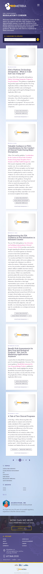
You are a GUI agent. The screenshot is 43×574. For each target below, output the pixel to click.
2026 (4, 488)
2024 (24, 488)
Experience (6, 545)
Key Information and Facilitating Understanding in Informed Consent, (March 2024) (20, 245)
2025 (4, 490)
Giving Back (25, 539)
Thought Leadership (11, 13)
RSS (5, 495)
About (4, 541)
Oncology (14, 449)
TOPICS (7, 466)
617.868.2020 (11, 556)
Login (19, 559)
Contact (24, 545)
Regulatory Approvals (21, 113)
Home (4, 13)
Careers (24, 543)
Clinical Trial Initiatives (21, 110)
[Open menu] (38, 5)
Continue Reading (21, 117)
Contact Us (21, 528)
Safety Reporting (7, 480)
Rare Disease (6, 476)
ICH (30, 315)
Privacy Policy (6, 559)
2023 (24, 490)
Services (5, 543)
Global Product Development (21, 200)
